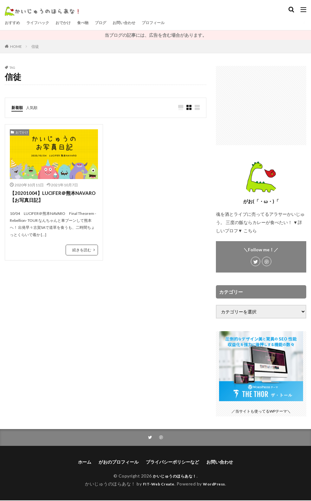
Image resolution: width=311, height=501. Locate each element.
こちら (250, 230)
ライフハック (42, 22)
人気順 (34, 107)
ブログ (112, 22)
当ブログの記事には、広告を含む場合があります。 (156, 35)
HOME (16, 46)
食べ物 (92, 22)
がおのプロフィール (119, 462)
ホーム (84, 462)
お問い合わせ (138, 22)
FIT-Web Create (157, 484)
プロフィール (171, 22)
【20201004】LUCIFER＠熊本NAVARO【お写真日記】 (44, 197)
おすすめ (14, 22)
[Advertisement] (261, 105)
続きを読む (81, 250)
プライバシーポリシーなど (172, 462)
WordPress (217, 484)
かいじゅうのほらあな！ (174, 476)
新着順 (18, 107)
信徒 (35, 46)
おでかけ (71, 22)
